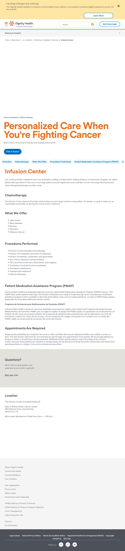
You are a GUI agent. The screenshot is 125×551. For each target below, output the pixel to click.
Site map (67, 539)
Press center (10, 489)
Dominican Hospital (13, 33)
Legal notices (14, 536)
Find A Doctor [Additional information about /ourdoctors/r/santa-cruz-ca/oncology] (12, 151)
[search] (93, 24)
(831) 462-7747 (11, 404)
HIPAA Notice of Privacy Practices (20, 503)
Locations (29, 40)
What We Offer (39, 162)
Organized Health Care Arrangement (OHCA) (85, 536)
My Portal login (110, 24)
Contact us (57, 539)
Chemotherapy (22, 162)
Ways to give (10, 493)
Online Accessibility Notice (54, 536)
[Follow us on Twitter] (68, 543)
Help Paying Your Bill (14, 515)
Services (56, 40)
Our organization (12, 485)
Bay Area (16, 40)
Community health (13, 471)
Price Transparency (13, 511)
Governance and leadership (17, 497)
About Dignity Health (14, 467)
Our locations (11, 479)
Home (8, 40)
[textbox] (78, 24)
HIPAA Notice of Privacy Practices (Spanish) (24, 507)
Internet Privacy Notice (31, 536)
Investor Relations (13, 475)
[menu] (6, 24)
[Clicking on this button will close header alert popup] (119, 6)
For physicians (11, 525)
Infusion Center (67, 40)
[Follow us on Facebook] (61, 545)
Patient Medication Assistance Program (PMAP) (96, 162)
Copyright (110, 536)
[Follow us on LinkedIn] (75, 545)
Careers (8, 521)
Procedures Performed (60, 162)
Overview (6, 162)
